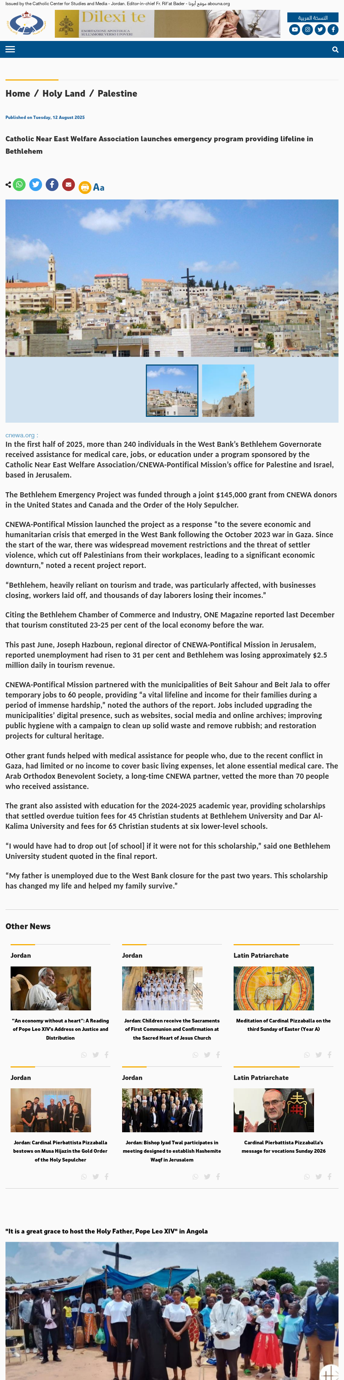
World (144, 1293)
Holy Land (64, 93)
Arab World (197, 1293)
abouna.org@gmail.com (227, 1313)
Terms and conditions (107, 1367)
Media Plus (328, 1367)
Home (17, 93)
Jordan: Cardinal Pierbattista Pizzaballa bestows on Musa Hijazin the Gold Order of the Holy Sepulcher (60, 1166)
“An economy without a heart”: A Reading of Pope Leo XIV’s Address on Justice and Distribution (60, 1044)
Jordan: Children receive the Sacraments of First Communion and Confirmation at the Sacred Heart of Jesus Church (172, 1044)
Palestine (117, 93)
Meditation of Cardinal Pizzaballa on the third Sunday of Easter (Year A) (283, 1039)
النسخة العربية (313, 17)
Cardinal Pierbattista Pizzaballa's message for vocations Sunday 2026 (284, 1161)
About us (33, 1340)
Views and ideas (320, 1293)
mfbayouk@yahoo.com (163, 1321)
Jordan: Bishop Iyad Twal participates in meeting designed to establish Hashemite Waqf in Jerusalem (172, 1166)
